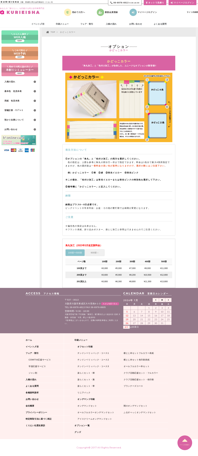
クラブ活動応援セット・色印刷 (139, 379)
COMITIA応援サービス (40, 360)
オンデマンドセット (87, 406)
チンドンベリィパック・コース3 (93, 366)
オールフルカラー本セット (136, 366)
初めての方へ (74, 12)
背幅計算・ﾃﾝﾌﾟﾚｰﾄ (13, 110)
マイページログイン (182, 2)
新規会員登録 (107, 12)
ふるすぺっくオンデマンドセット (140, 412)
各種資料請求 (32, 392)
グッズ (78, 432)
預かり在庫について (14, 120)
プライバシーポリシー (36, 412)
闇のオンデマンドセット (135, 406)
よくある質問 (160, 24)
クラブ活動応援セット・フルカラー (141, 373)
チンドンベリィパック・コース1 (93, 353)
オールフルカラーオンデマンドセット (95, 412)
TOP (53, 32)
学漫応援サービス (37, 366)
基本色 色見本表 (13, 91)
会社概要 (30, 406)
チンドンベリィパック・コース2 (93, 360)
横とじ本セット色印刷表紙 (136, 360)
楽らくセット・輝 (86, 373)
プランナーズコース (133, 386)
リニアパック (83, 392)
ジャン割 (33, 373)
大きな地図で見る (110, 304)
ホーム (29, 340)
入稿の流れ (9, 81)
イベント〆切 (37, 24)
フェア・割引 (86, 24)
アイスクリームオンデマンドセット (94, 419)
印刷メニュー (62, 24)
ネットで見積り (155, 2)
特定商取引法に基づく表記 (38, 419)
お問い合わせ (10, 129)
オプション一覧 (82, 425)
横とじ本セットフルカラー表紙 (139, 353)
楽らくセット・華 (86, 386)
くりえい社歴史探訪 (35, 425)
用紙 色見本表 (12, 101)
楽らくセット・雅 (86, 379)
